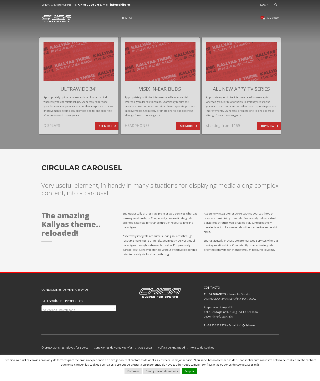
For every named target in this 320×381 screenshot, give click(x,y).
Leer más (253, 364)
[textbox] (79, 309)
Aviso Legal (145, 347)
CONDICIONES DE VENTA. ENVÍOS (64, 290)
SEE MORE (107, 126)
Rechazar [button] (133, 371)
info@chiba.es (246, 325)
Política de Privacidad (171, 347)
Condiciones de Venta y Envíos (113, 347)
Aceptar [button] (189, 371)
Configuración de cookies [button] (162, 371)
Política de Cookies (202, 347)
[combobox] (78, 308)
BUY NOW (270, 126)
